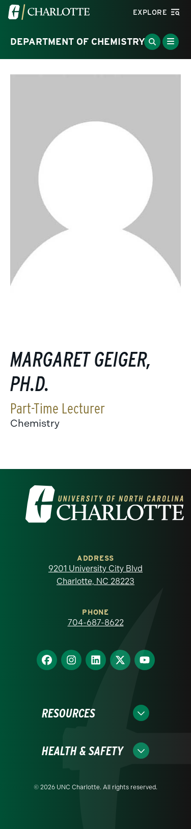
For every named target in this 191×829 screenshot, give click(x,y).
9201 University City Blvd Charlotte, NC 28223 (95, 575)
